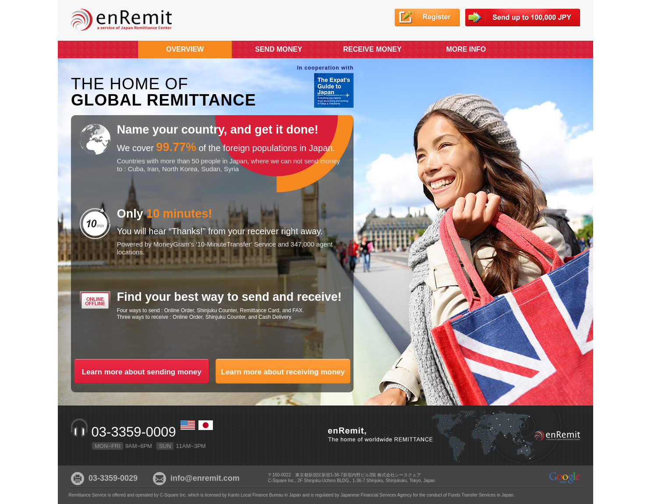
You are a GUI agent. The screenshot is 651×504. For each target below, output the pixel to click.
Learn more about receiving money (283, 369)
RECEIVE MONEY (372, 49)
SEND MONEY (278, 49)
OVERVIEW (185, 49)
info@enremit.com (205, 478)
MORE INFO (466, 49)
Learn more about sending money (141, 369)
